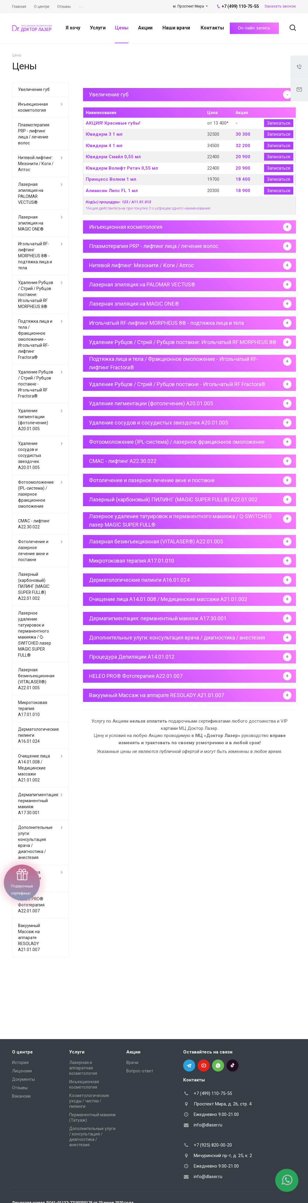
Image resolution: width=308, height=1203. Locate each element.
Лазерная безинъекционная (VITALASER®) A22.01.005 (36, 678)
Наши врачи (176, 28)
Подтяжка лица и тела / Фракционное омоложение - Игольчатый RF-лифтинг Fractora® (35, 339)
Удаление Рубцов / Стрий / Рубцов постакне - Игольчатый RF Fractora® (35, 384)
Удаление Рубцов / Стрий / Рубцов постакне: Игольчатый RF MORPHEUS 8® (35, 294)
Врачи (132, 1062)
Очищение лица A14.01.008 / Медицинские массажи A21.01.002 (34, 768)
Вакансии (21, 1096)
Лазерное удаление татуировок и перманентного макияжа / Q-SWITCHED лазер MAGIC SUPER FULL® (34, 634)
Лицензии (22, 1070)
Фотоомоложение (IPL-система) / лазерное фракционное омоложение (36, 494)
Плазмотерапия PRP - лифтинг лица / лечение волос (33, 133)
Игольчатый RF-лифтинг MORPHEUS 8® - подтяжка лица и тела (35, 255)
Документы (23, 1079)
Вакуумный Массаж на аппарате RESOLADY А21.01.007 (29, 937)
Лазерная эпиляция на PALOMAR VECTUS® (30, 193)
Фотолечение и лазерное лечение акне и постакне (33, 550)
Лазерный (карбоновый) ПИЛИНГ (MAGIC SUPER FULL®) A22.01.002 (33, 586)
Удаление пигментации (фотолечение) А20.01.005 (33, 419)
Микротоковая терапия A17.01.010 (32, 708)
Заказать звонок (280, 6)
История (20, 1062)
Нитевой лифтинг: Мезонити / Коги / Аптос (36, 163)
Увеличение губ (34, 89)
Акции (145, 28)
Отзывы (20, 1087)
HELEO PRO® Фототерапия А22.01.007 (31, 904)
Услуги (98, 28)
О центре (22, 1052)
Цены (121, 28)
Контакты (212, 28)
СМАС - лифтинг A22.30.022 (34, 523)
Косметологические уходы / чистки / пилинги (89, 1101)
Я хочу (73, 28)
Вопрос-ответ (139, 1070)
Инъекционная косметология (33, 107)
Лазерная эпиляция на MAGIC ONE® (31, 223)
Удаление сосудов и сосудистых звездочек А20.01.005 (29, 455)
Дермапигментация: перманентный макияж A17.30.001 (38, 803)
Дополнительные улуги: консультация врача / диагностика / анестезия (35, 842)
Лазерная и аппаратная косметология (83, 1068)
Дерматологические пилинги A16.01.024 (38, 735)
